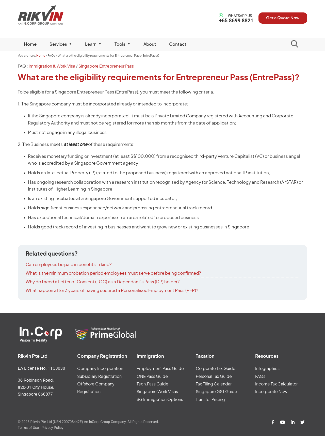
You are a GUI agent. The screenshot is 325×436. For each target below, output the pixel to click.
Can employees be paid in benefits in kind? (68, 264)
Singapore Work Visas (157, 392)
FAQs (260, 377)
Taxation (205, 356)
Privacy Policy (52, 428)
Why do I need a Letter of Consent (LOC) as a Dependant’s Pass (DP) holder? (103, 282)
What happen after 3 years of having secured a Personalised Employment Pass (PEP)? (112, 290)
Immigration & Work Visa (52, 66)
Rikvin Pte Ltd (51, 15)
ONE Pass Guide (152, 377)
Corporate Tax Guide (215, 369)
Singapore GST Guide (216, 392)
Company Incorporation (100, 369)
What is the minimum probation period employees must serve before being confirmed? (113, 273)
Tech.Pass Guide (152, 384)
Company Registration (102, 356)
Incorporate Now (271, 392)
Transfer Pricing (210, 400)
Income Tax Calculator (276, 384)
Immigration (150, 356)
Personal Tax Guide (214, 377)
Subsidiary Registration (99, 377)
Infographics (267, 369)
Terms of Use (28, 428)
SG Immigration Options (160, 400)
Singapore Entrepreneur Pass (106, 66)
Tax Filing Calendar (214, 384)
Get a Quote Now (283, 18)
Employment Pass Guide (160, 369)
